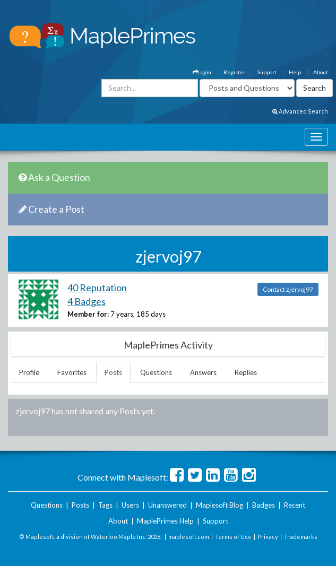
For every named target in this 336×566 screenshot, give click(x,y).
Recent (294, 505)
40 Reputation (97, 287)
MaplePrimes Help (165, 521)
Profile (29, 372)
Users (130, 505)
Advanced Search (300, 111)
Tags (105, 505)
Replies (246, 372)
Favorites (72, 372)
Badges (263, 505)
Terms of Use (233, 536)
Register (234, 72)
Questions (156, 372)
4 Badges (86, 301)
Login (202, 72)
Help (295, 72)
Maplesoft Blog (219, 505)
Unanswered (167, 505)
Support (267, 72)
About (320, 72)
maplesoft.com (188, 536)
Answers (203, 372)
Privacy (267, 536)
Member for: (88, 314)
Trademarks (300, 536)
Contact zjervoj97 (288, 289)
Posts (113, 372)
